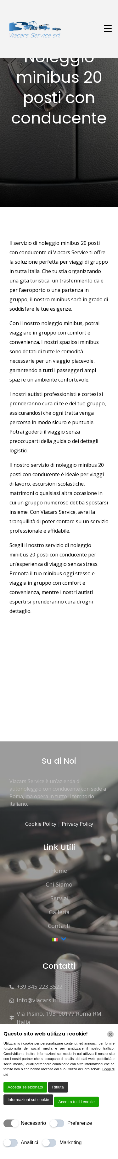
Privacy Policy (77, 823)
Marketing (70, 1142)
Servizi (59, 898)
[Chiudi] (110, 1034)
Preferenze (79, 1123)
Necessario (33, 1123)
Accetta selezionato (25, 1087)
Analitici (29, 1142)
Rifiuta (58, 1087)
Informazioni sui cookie (28, 1099)
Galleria (59, 912)
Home (59, 870)
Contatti (59, 926)
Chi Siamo (59, 884)
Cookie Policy (41, 823)
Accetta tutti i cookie (76, 1101)
